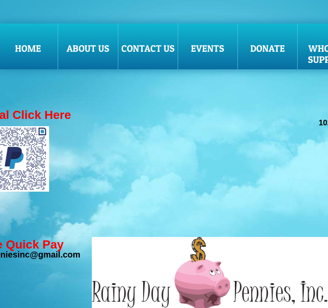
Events (207, 48)
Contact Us (148, 48)
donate (267, 48)
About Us (88, 48)
